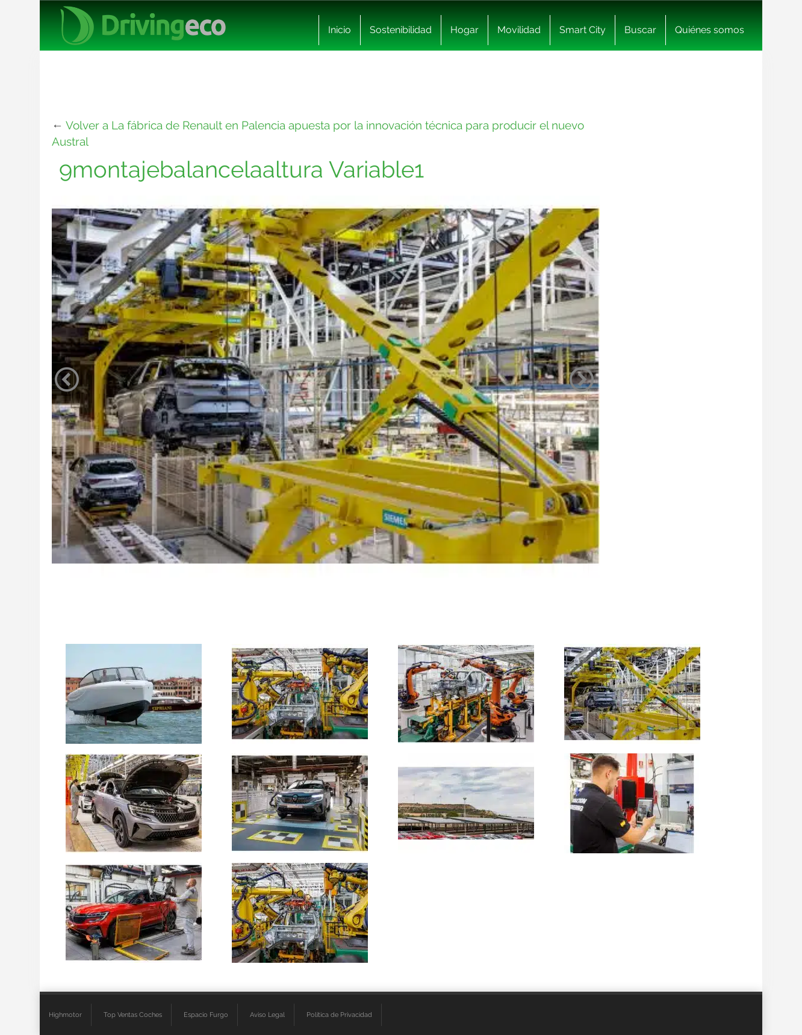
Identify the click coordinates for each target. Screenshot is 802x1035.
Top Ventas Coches (133, 1014)
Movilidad (519, 30)
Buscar (640, 30)
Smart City (582, 30)
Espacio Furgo (206, 1014)
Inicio (339, 30)
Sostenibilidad (401, 30)
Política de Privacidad (339, 1014)
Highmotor (65, 1014)
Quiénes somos (709, 30)
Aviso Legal (267, 1014)
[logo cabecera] (143, 25)
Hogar (464, 30)
